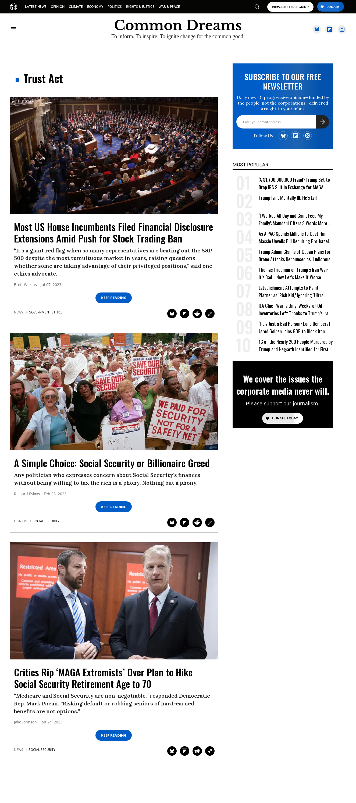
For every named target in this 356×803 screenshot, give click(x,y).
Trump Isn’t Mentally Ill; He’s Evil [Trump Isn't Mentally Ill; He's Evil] (288, 197)
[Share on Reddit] (197, 313)
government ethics (46, 312)
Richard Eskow (27, 494)
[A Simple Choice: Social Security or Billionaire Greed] (114, 391)
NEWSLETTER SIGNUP (290, 7)
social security (46, 521)
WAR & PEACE (169, 6)
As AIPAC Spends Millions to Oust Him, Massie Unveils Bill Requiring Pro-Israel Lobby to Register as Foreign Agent (294, 237)
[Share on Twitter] (172, 313)
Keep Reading (113, 297)
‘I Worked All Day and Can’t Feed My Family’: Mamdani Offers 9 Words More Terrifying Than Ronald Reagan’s (293, 219)
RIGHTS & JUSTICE (140, 6)
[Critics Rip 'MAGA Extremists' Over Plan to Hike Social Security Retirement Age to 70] (114, 600)
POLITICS (115, 6)
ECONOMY (95, 6)
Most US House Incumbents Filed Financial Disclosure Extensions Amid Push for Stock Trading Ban (113, 232)
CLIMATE (76, 6)
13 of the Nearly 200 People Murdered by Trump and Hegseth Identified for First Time (296, 345)
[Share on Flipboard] (184, 313)
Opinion (20, 521)
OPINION (58, 6)
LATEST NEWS (36, 6)
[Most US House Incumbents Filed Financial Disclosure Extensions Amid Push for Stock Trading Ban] (114, 155)
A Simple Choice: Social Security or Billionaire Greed (112, 463)
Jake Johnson (25, 722)
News (18, 312)
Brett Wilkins (25, 285)
